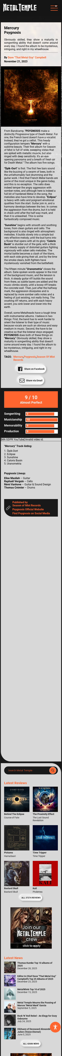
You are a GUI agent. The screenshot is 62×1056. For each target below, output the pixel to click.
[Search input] (27, 770)
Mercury (18, 356)
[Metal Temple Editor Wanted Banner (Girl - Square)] (31, 947)
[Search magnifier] (52, 770)
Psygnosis (30, 356)
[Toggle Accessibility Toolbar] (55, 1027)
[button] (56, 6)
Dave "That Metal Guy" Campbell (27, 57)
